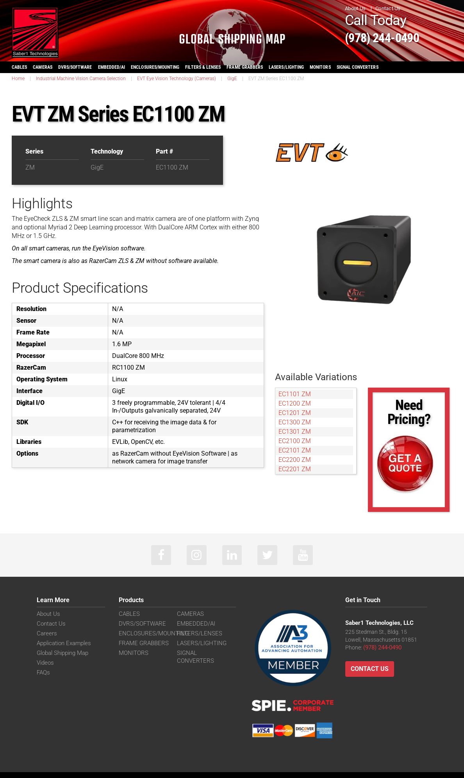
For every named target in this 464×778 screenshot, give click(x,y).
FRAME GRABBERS (245, 67)
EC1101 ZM (294, 394)
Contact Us (388, 8)
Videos (45, 664)
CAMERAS (42, 67)
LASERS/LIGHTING (286, 67)
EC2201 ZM (294, 469)
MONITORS (320, 67)
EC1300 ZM (294, 422)
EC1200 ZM (294, 403)
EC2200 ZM (294, 459)
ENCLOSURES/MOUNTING (150, 635)
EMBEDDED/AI (111, 67)
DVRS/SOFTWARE (75, 67)
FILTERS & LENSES (203, 67)
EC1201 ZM (294, 413)
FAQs (43, 674)
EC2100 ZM (294, 441)
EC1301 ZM (294, 431)
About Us (355, 8)
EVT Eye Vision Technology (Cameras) (176, 78)
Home (18, 78)
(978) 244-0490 (394, 36)
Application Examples (63, 645)
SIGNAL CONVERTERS (357, 67)
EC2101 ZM (294, 450)
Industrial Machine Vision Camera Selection (81, 78)
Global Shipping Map (62, 654)
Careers (46, 635)
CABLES (19, 67)
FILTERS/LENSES (197, 635)
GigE (232, 78)
